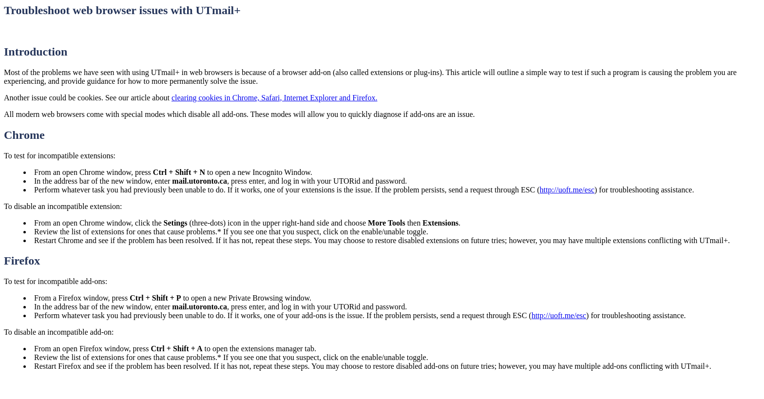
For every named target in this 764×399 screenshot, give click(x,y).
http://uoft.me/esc (567, 190)
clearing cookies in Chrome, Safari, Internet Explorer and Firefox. (275, 98)
